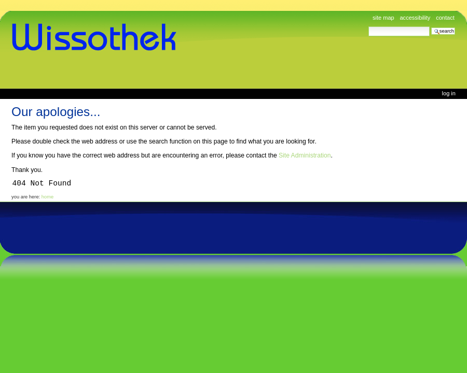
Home (47, 196)
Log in (449, 93)
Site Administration (305, 155)
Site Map (383, 18)
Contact (445, 18)
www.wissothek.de (97, 37)
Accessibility (415, 18)
